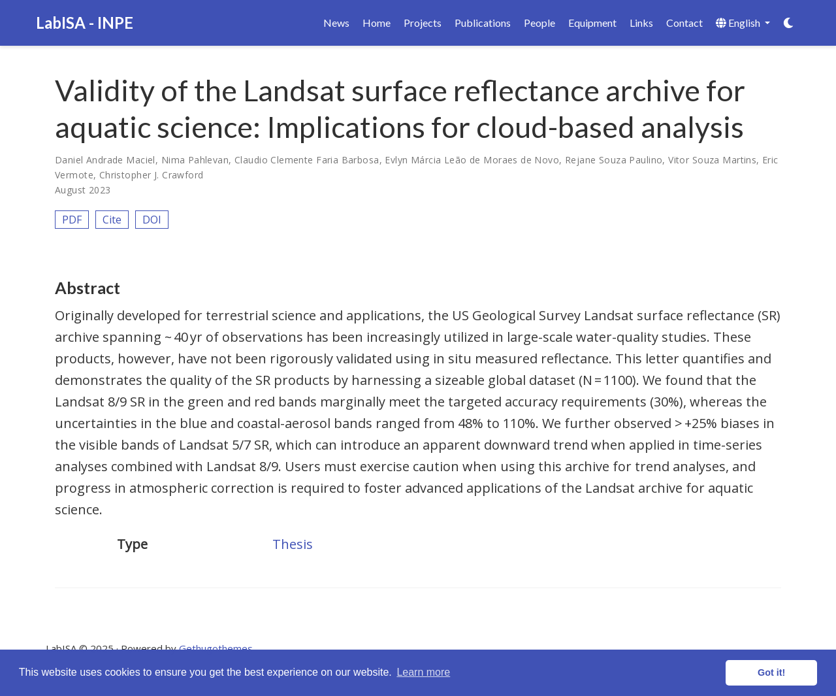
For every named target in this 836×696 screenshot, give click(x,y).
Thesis (292, 544)
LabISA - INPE (84, 22)
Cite (112, 219)
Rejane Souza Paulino (613, 160)
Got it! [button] (771, 672)
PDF (72, 219)
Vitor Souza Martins (712, 160)
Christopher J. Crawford (151, 175)
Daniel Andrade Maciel (105, 160)
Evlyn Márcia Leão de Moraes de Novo (472, 160)
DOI (151, 219)
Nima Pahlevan (195, 160)
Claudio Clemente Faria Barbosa (306, 160)
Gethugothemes (216, 648)
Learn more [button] (423, 672)
